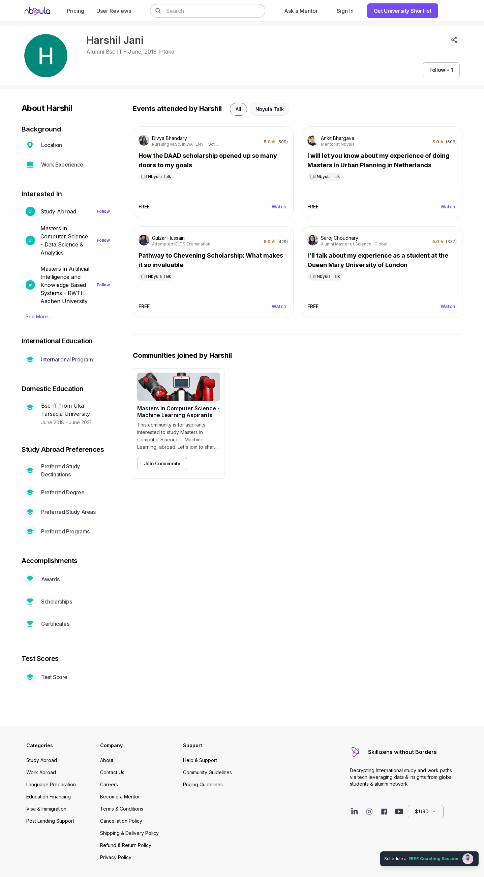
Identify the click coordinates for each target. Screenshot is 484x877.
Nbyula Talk (269, 109)
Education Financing (48, 796)
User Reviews (113, 10)
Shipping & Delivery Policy (129, 833)
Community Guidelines (207, 772)
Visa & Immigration (46, 809)
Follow (103, 211)
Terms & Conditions (121, 809)
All (238, 109)
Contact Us (112, 772)
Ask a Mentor (301, 10)
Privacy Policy (115, 857)
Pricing (75, 10)
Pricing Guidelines (203, 784)
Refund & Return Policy (125, 845)
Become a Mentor (120, 796)
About (106, 760)
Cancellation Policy (121, 821)
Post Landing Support (50, 821)
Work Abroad (41, 772)
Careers (109, 784)
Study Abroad (41, 760)
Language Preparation (51, 784)
